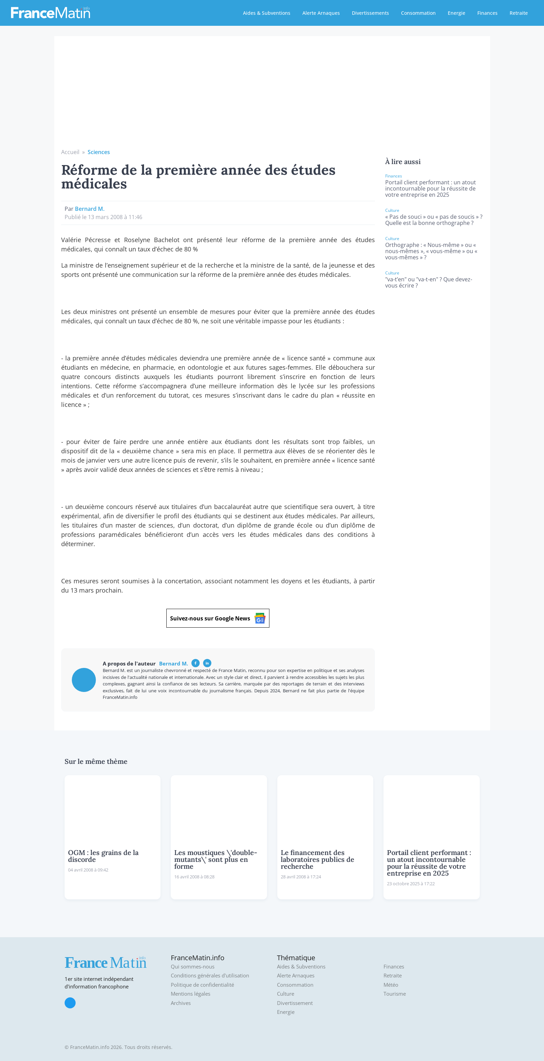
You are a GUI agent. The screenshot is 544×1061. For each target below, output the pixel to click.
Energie (456, 13)
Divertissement (295, 1003)
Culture (285, 993)
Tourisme (395, 993)
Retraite (519, 13)
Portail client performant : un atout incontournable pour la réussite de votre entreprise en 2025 (430, 188)
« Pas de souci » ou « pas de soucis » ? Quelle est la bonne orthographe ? (433, 220)
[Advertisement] (272, 96)
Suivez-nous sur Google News (218, 618)
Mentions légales (190, 993)
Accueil (70, 152)
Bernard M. (89, 209)
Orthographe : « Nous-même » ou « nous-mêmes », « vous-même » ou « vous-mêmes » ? (431, 251)
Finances (487, 13)
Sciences (99, 152)
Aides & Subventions (266, 13)
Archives (181, 1003)
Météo (391, 985)
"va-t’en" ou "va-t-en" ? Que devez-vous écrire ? (428, 282)
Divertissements (370, 13)
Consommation (418, 13)
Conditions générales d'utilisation (210, 975)
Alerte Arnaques (321, 13)
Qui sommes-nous (192, 966)
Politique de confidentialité (202, 985)
